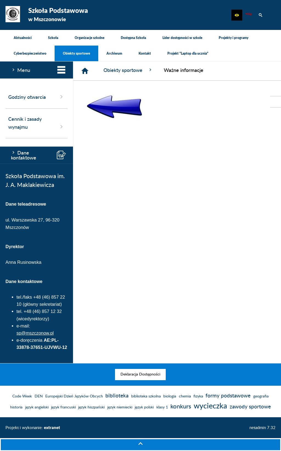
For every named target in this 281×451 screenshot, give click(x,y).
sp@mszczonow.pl (35, 332)
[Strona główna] (85, 70)
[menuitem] (22, 38)
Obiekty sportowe (128, 70)
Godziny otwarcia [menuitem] (36, 97)
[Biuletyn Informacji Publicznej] (248, 15)
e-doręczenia (29, 340)
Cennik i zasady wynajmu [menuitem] (36, 123)
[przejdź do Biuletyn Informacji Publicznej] (275, 101)
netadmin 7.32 (262, 428)
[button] (236, 15)
